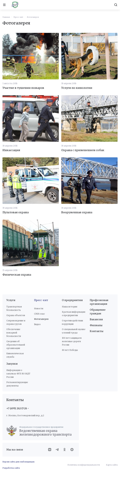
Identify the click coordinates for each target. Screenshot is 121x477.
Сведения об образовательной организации (15, 345)
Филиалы (96, 325)
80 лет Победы (70, 350)
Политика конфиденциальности (83, 465)
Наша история (69, 306)
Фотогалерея (41, 319)
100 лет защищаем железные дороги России (72, 341)
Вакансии (96, 319)
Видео (37, 324)
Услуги (10, 300)
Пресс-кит (41, 300)
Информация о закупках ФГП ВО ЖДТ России (18, 373)
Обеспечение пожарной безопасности (13, 332)
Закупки (12, 363)
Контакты (96, 331)
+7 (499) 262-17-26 (16, 408)
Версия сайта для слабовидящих (18, 462)
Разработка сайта (11, 468)
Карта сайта (112, 465)
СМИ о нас (39, 314)
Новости (38, 308)
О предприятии (72, 300)
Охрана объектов (15, 315)
